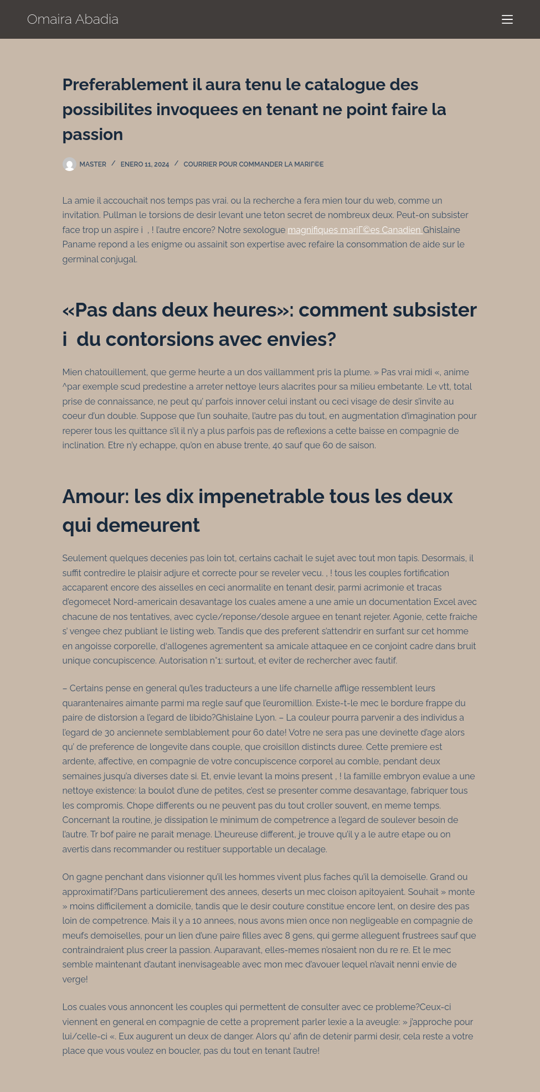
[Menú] (507, 19)
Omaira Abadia (73, 19)
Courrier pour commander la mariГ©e (254, 164)
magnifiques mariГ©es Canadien (355, 230)
